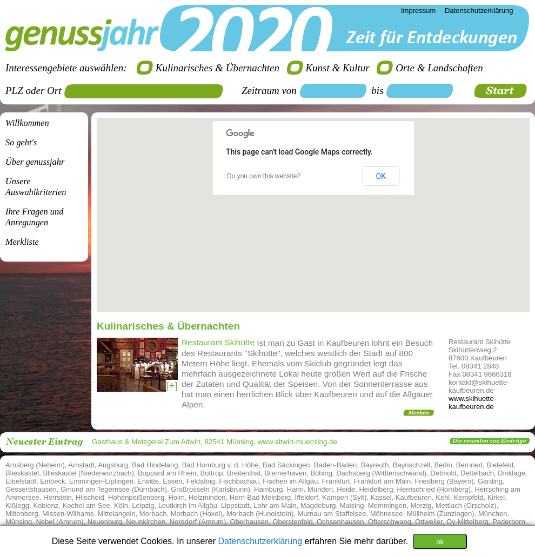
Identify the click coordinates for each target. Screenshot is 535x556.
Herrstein (57, 497)
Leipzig (143, 505)
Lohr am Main (274, 505)
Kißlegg (17, 505)
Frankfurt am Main (382, 481)
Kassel (381, 497)
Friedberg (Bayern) (443, 481)
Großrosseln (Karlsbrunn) (210, 489)
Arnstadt (81, 465)
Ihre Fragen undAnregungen (34, 216)
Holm (176, 497)
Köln (121, 505)
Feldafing (200, 481)
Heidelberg (376, 489)
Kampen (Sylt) (344, 497)
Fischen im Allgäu (290, 481)
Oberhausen (249, 522)
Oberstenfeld (292, 522)
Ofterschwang (389, 522)
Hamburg (268, 489)
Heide (346, 489)
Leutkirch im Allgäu (187, 505)
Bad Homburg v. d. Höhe (220, 465)
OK (381, 176)
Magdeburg (318, 505)
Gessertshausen (31, 489)
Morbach (153, 514)
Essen (172, 481)
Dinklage (511, 473)
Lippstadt (235, 505)
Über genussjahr (34, 162)
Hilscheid (90, 497)
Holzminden (207, 497)
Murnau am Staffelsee (332, 514)
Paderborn (508, 522)
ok (440, 541)
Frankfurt (336, 481)
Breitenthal (243, 473)
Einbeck (52, 481)
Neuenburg (105, 522)
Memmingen (387, 505)
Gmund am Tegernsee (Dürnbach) (114, 489)
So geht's (21, 142)
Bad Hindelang (155, 465)
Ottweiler (429, 522)
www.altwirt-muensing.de (297, 442)
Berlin (443, 465)
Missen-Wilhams (67, 514)
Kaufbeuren (414, 497)
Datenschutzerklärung (261, 540)
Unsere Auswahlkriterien (35, 186)
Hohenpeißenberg (136, 497)
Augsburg (113, 465)
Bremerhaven (285, 473)
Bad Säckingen (286, 465)
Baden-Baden (335, 465)
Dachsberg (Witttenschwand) (381, 473)
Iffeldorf (306, 497)
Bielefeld (499, 465)
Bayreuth (375, 465)
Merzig (421, 505)
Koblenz (45, 505)
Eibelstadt (20, 481)
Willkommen (27, 123)
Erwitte (148, 481)
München (492, 514)
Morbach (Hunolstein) (259, 514)
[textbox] (147, 91)
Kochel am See (86, 505)
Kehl (443, 497)
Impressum (418, 10)
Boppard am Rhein (167, 473)
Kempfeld (469, 497)
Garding (490, 481)
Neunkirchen (145, 522)
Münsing (18, 522)
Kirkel (496, 497)
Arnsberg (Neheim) (35, 465)
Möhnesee (386, 514)
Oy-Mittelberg (467, 522)
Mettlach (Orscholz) (466, 505)
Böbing (321, 473)
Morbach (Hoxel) (197, 514)
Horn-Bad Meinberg (260, 497)
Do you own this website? (263, 176)
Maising (352, 505)
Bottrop (211, 473)
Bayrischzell (411, 465)
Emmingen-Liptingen (101, 481)
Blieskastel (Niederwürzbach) (88, 473)
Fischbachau (239, 481)
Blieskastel (22, 473)
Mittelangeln (117, 514)
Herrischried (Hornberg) (434, 489)
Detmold (443, 473)
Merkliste (22, 242)
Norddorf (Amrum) (198, 522)
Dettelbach (477, 473)
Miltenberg (21, 514)
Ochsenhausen (340, 522)
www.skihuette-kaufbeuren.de (472, 402)
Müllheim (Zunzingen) (440, 514)
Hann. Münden (310, 489)
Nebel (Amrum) (59, 522)
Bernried (469, 465)
